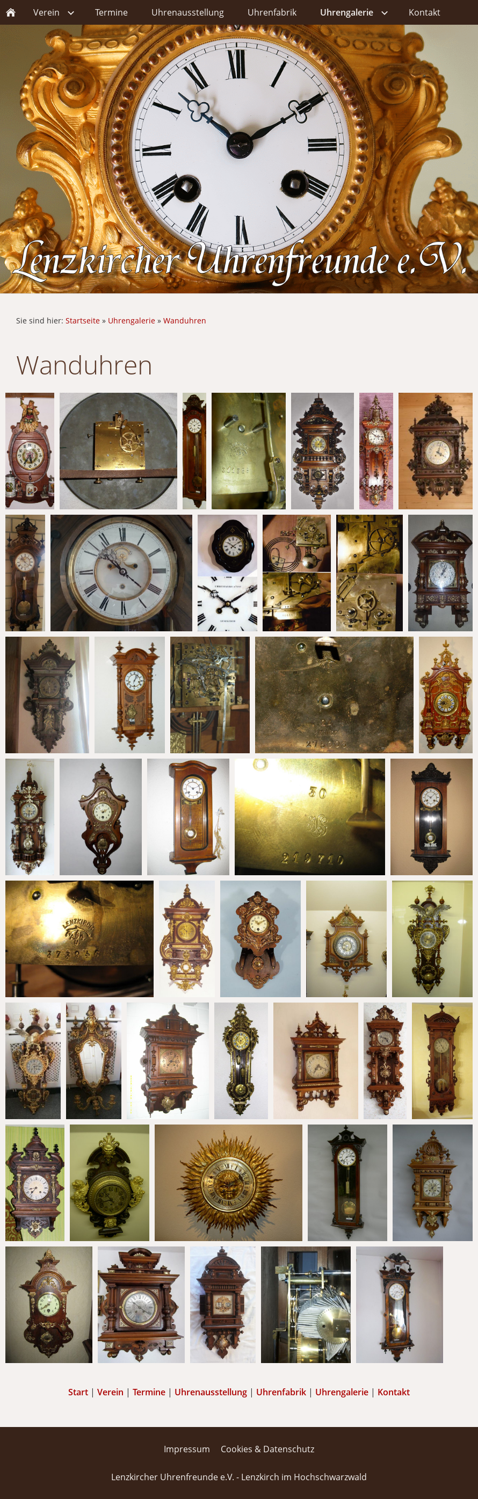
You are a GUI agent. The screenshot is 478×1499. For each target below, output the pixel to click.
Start (78, 1392)
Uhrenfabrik (281, 1392)
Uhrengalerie (131, 320)
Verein (110, 1392)
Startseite (83, 320)
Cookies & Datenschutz (267, 1449)
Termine (149, 1392)
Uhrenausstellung (211, 1392)
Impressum (187, 1449)
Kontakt (394, 1392)
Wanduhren (184, 320)
